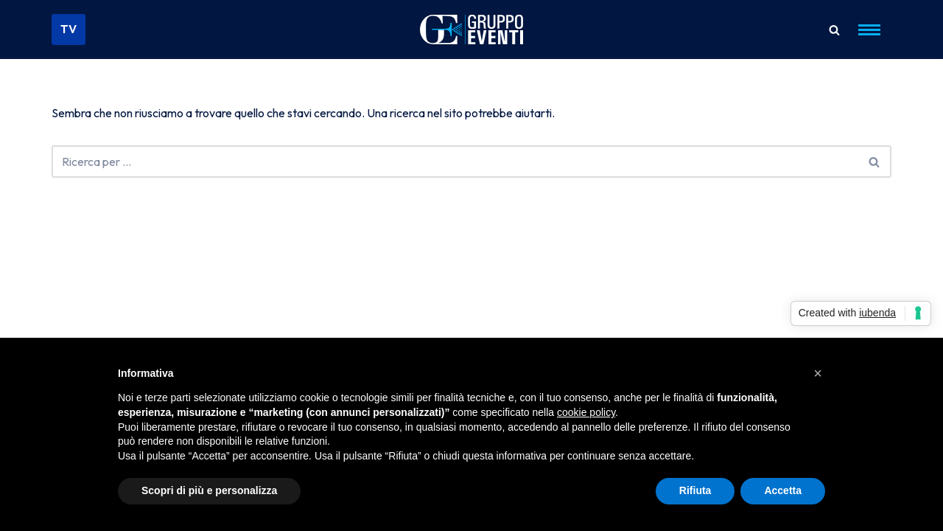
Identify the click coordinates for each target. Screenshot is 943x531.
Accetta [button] (783, 490)
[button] (818, 373)
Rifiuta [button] (695, 490)
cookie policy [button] (586, 412)
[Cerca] (834, 29)
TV (68, 28)
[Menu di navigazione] (869, 30)
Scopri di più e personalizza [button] (209, 490)
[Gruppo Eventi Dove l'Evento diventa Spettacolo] (471, 30)
